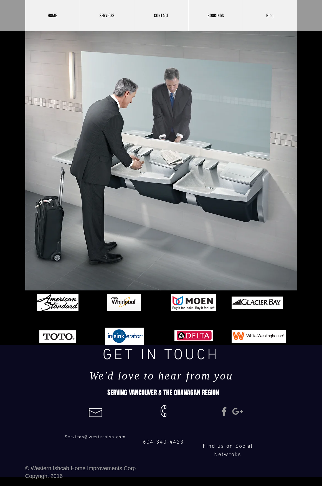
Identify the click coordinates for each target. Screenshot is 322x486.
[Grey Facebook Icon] (224, 411)
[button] (107, 15)
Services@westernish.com (95, 437)
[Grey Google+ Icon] (238, 411)
